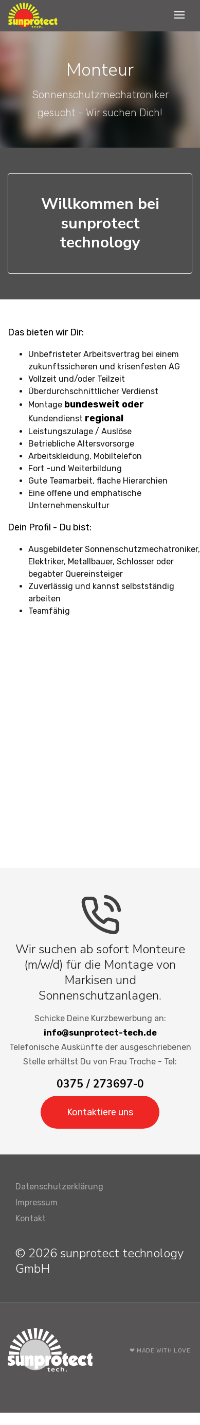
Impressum (36, 1202)
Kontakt (30, 1218)
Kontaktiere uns (100, 1112)
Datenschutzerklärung (59, 1186)
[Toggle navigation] (180, 15)
